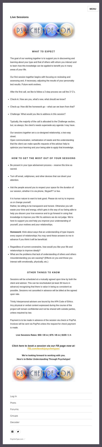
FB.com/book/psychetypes (44, 348)
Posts (13, 403)
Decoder (14, 422)
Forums (14, 409)
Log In (13, 396)
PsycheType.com (16, 439)
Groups (14, 416)
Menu (93, 9)
